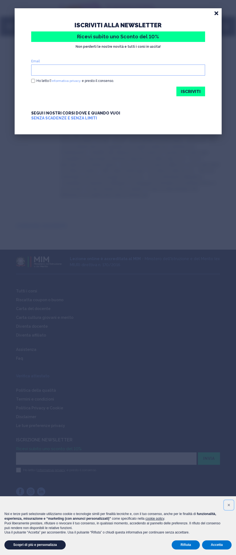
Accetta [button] (217, 545)
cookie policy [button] (154, 519)
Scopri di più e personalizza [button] (35, 545)
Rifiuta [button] (186, 545)
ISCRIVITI (190, 91)
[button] (228, 505)
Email (35, 61)
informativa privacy (66, 81)
